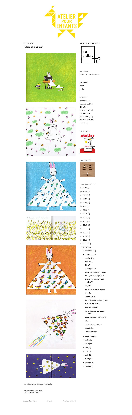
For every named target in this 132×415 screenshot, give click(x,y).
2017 (85, 221)
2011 (85, 244)
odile (82, 86)
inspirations (84, 110)
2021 (85, 206)
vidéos (82, 123)
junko (82, 89)
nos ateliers (84, 117)
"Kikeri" (87, 265)
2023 (85, 199)
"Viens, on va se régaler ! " (94, 276)
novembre (89, 254)
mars (87, 359)
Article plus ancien (69, 401)
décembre (89, 251)
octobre (88, 258)
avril (87, 355)
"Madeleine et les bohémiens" (95, 317)
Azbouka (88, 293)
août (87, 340)
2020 (85, 210)
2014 (85, 233)
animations (84, 101)
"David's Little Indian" (92, 304)
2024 (85, 195)
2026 (85, 188)
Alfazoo (87, 321)
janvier (87, 366)
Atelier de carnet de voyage (95, 289)
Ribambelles (89, 328)
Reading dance (90, 269)
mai (86, 351)
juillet (87, 344)
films (82, 107)
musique (83, 113)
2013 (85, 236)
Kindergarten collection (93, 325)
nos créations (85, 120)
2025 (85, 191)
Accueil (49, 401)
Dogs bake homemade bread (95, 272)
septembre (89, 336)
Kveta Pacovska (90, 297)
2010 (85, 248)
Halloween (88, 261)
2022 (85, 203)
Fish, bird (88, 286)
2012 (85, 240)
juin (86, 348)
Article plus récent (29, 401)
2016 (85, 225)
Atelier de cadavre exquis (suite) (96, 300)
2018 (85, 218)
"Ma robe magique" (33, 47)
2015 (85, 229)
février (87, 363)
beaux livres (34, 392)
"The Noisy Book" (91, 332)
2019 (85, 214)
